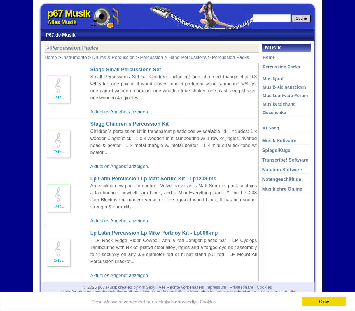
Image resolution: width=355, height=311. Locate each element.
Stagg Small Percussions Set (125, 69)
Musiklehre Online (282, 188)
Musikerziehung (279, 103)
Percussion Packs (281, 66)
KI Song (271, 127)
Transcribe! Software (285, 160)
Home (269, 57)
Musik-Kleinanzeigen (284, 86)
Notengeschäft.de (281, 179)
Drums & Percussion (113, 57)
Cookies (264, 287)
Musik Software (279, 140)
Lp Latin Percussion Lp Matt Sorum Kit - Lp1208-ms (153, 179)
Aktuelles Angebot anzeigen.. (120, 111)
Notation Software (282, 169)
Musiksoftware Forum (285, 95)
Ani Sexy (147, 287)
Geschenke (274, 112)
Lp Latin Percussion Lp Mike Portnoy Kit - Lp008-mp (154, 233)
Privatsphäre (241, 287)
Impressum (215, 287)
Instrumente (74, 57)
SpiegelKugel (277, 150)
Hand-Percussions (188, 57)
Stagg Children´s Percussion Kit (129, 124)
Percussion (151, 57)
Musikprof (273, 78)
